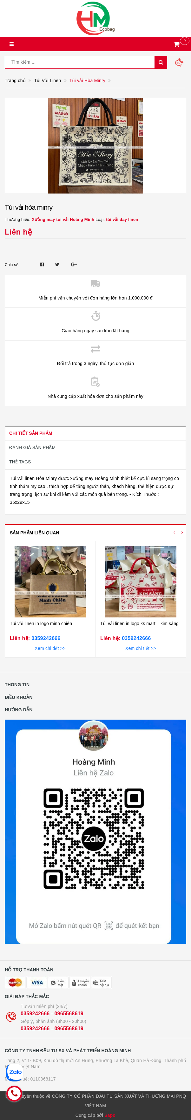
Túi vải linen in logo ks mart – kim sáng (139, 623)
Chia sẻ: (12, 265)
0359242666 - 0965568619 (52, 1013)
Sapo (109, 1115)
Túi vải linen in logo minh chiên (41, 623)
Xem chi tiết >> (50, 648)
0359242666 (45, 638)
